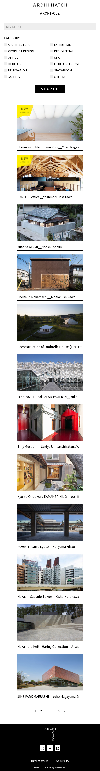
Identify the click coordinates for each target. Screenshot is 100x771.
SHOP (58, 57)
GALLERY (14, 77)
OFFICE (13, 57)
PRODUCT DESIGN (21, 51)
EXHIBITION (62, 45)
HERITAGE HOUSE (67, 64)
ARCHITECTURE (19, 45)
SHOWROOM (63, 70)
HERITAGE (15, 64)
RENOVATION (17, 70)
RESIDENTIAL (63, 51)
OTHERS (60, 77)
